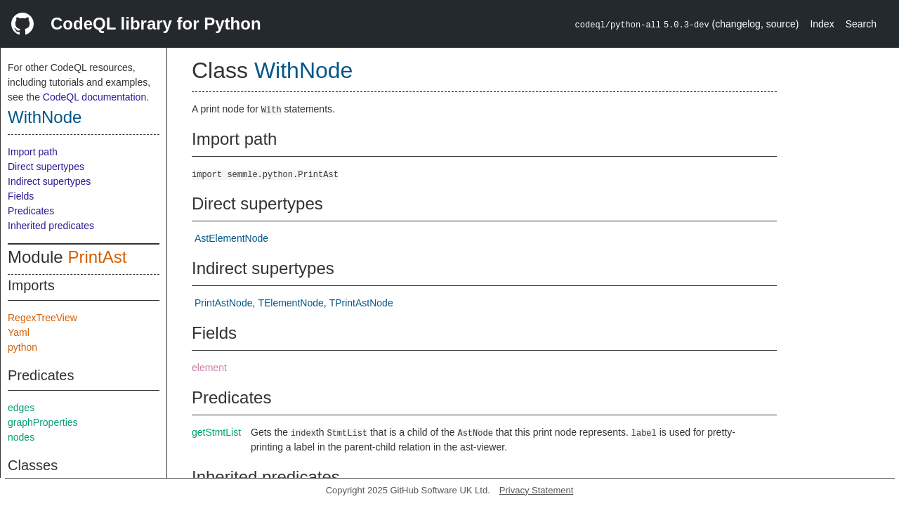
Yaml (18, 332)
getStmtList (216, 432)
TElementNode (290, 303)
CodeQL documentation (94, 97)
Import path (33, 151)
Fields (21, 196)
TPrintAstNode (361, 303)
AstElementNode (231, 238)
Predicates (31, 210)
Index (822, 24)
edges (21, 407)
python (22, 347)
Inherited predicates (51, 225)
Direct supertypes (46, 166)
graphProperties (43, 422)
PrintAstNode (223, 303)
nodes (21, 437)
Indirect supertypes (49, 181)
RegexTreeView (42, 317)
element (209, 367)
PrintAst (96, 256)
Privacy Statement (536, 490)
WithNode (44, 117)
